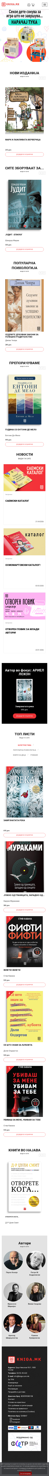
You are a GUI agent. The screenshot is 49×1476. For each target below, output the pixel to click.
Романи (34, 755)
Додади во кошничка (24, 154)
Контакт (11, 1399)
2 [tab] (45, 13)
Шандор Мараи (12, 240)
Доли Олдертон (10, 1051)
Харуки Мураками (11, 901)
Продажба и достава (16, 1392)
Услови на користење (16, 1402)
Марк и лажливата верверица (23, 139)
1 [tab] (42, 13)
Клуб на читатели (15, 1386)
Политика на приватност (18, 1409)
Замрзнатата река (14, 820)
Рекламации (13, 1389)
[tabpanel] (24, 36)
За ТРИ (11, 1380)
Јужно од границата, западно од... (23, 895)
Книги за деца (19, 755)
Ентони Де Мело (12, 435)
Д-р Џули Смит (12, 1223)
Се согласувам (25, 1473)
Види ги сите (24, 738)
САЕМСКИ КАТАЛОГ (17, 500)
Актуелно (8, 494)
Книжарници (13, 1383)
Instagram (16, 1422)
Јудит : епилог (13, 234)
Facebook (16, 1419)
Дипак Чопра (11, 340)
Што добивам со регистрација (20, 1405)
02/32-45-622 (22, 1373)
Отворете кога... (12, 1217)
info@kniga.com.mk (21, 1376)
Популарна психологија (24, 750)
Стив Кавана (9, 976)
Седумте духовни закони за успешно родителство (21, 335)
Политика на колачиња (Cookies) (21, 1412)
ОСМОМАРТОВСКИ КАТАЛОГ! (22, 565)
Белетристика (24, 745)
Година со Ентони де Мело (21, 429)
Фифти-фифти (11, 970)
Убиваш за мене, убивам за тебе (22, 1120)
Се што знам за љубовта (17, 1045)
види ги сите (24, 76)
